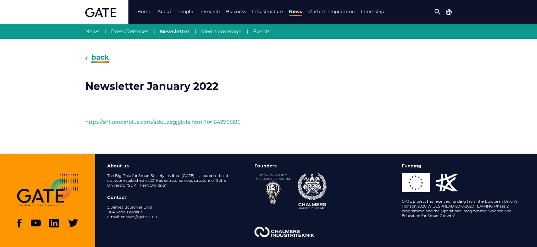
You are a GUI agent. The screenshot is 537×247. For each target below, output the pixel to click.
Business (236, 11)
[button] (438, 12)
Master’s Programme (331, 11)
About (164, 11)
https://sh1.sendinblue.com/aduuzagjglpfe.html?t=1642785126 (162, 122)
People (185, 11)
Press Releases (129, 31)
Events (261, 31)
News (295, 11)
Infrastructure (267, 11)
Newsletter (174, 31)
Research (209, 11)
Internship (372, 11)
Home (144, 11)
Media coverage (221, 31)
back (100, 57)
